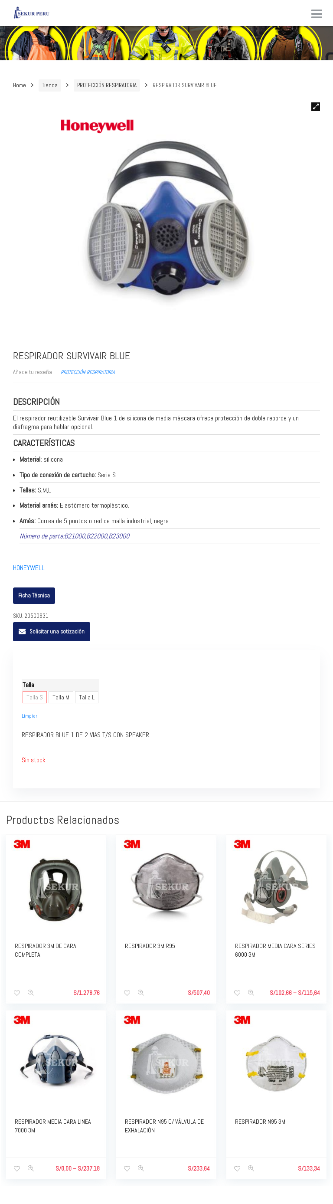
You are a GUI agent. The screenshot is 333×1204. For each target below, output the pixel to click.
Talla (28, 684)
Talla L (87, 697)
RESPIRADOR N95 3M (260, 1121)
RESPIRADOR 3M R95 (150, 946)
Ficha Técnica (34, 595)
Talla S (34, 697)
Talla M (60, 697)
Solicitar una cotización (57, 631)
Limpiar (29, 715)
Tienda (50, 85)
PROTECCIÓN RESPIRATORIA (107, 85)
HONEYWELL (29, 567)
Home (19, 85)
